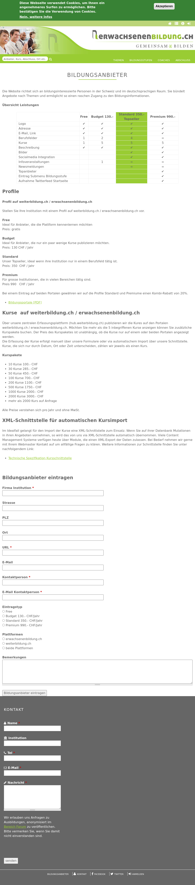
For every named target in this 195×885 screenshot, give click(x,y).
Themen (118, 60)
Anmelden (138, 874)
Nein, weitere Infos (35, 17)
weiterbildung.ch (18, 643)
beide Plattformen (19, 648)
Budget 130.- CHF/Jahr (23, 616)
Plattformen (12, 634)
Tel (9, 753)
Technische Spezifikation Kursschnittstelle (40, 458)
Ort (5, 532)
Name (12, 723)
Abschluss (183, 60)
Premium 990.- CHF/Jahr (24, 625)
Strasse (8, 503)
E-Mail (7, 562)
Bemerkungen (14, 657)
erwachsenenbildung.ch (24, 639)
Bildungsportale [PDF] (25, 302)
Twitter (119, 874)
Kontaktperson (16, 577)
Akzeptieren (164, 6)
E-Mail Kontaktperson (22, 592)
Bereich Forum (15, 827)
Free (9, 611)
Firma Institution (18, 488)
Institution (15, 738)
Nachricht (15, 782)
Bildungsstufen (140, 60)
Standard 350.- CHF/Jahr (24, 620)
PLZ (5, 517)
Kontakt (82, 874)
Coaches (164, 60)
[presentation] (33, 850)
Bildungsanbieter (58, 874)
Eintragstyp (12, 607)
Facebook (99, 874)
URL (7, 547)
